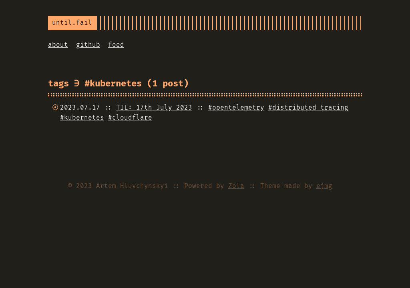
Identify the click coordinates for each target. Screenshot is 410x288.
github (88, 44)
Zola (236, 186)
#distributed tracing (308, 107)
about (58, 44)
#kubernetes (82, 117)
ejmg (324, 186)
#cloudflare (130, 117)
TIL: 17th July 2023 (154, 107)
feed (116, 44)
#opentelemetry (236, 107)
